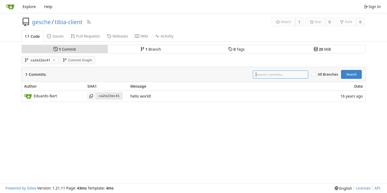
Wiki (141, 36)
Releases (117, 36)
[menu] (343, 188)
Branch (150, 49)
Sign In (372, 6)
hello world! (140, 96)
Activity (164, 36)
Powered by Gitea (20, 188)
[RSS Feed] (88, 22)
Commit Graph (77, 60)
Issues (55, 36)
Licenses (363, 188)
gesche (41, 22)
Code (32, 36)
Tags (236, 49)
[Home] (10, 7)
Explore (29, 6)
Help (48, 6)
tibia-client (69, 22)
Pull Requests (85, 36)
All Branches (328, 74)
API (377, 188)
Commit (64, 49)
